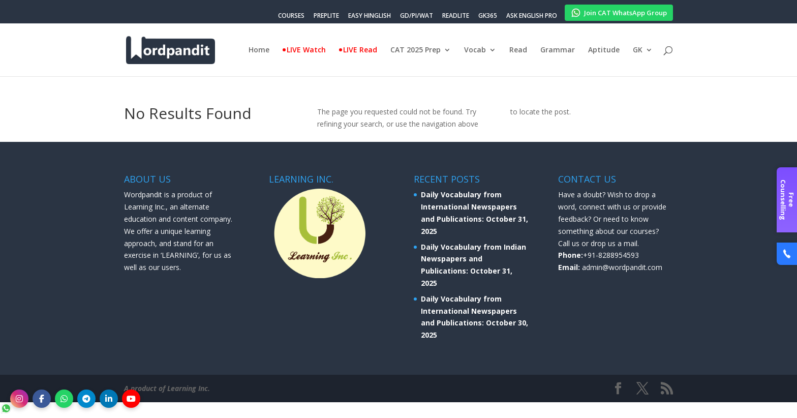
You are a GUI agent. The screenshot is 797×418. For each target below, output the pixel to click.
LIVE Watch (306, 50)
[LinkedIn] (109, 399)
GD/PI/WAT (416, 16)
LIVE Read (360, 50)
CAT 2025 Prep (415, 50)
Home (259, 50)
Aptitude (604, 50)
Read (518, 50)
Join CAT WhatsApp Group (619, 11)
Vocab (475, 50)
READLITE (455, 16)
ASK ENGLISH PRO (531, 16)
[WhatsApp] (64, 399)
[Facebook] (42, 399)
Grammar (557, 50)
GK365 (487, 16)
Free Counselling (787, 200)
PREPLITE (326, 16)
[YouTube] (131, 399)
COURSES (291, 16)
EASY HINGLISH (369, 16)
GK (637, 50)
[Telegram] (86, 399)
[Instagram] (19, 399)
